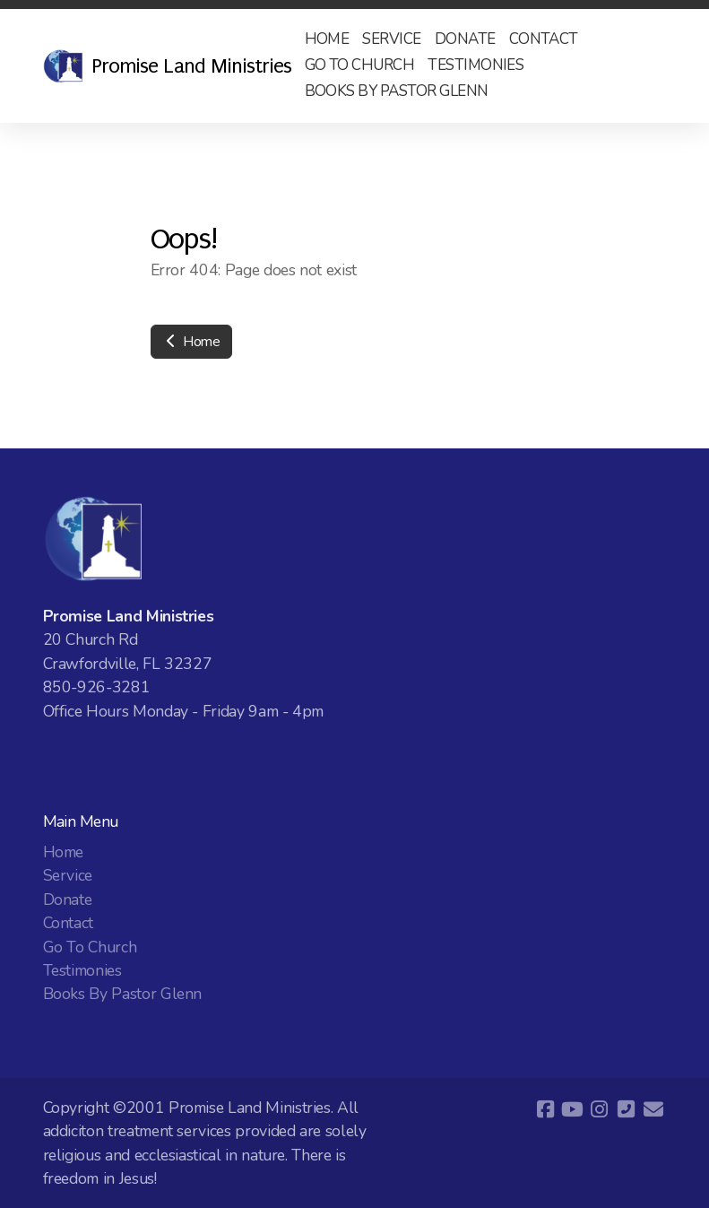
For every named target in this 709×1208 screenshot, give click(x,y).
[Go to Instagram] (599, 1109)
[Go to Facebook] (545, 1109)
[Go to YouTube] (572, 1109)
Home (191, 342)
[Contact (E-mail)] (653, 1109)
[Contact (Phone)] (626, 1109)
